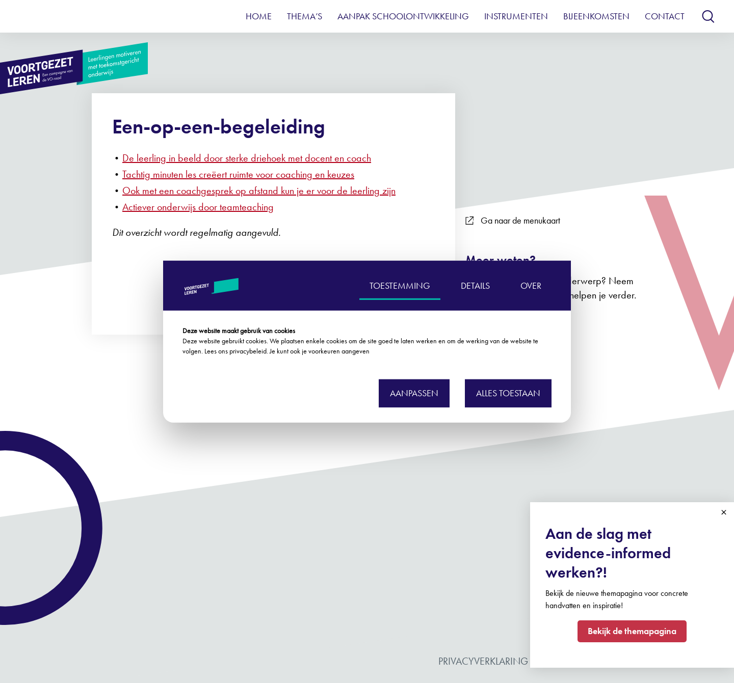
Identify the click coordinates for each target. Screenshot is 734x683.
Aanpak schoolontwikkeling (403, 16)
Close (723, 512)
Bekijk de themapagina (632, 631)
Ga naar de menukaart (512, 220)
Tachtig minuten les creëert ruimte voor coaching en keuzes (238, 174)
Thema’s (304, 16)
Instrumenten (516, 16)
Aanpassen (414, 393)
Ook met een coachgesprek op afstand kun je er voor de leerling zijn (259, 190)
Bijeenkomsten (596, 16)
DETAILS (475, 285)
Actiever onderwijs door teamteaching (198, 206)
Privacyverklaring (483, 661)
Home (259, 16)
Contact (665, 16)
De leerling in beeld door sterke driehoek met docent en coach (246, 158)
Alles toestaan (508, 393)
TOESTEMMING (400, 285)
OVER (530, 285)
